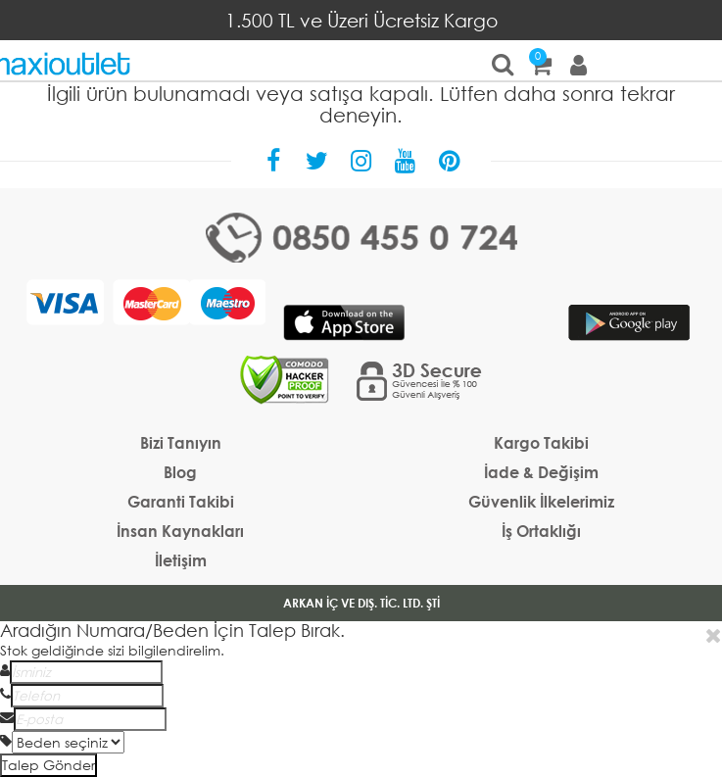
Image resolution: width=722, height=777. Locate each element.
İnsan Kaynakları (180, 530)
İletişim (181, 560)
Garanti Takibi (180, 501)
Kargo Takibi (541, 442)
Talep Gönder (48, 764)
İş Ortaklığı (541, 530)
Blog (180, 471)
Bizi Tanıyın (180, 442)
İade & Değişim (541, 471)
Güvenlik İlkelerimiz (541, 501)
